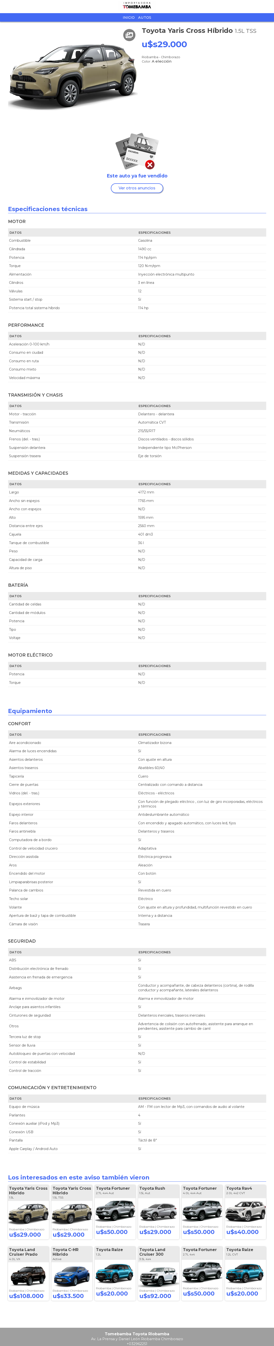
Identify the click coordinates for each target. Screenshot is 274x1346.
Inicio (129, 17)
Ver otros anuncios (137, 188)
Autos (144, 17)
